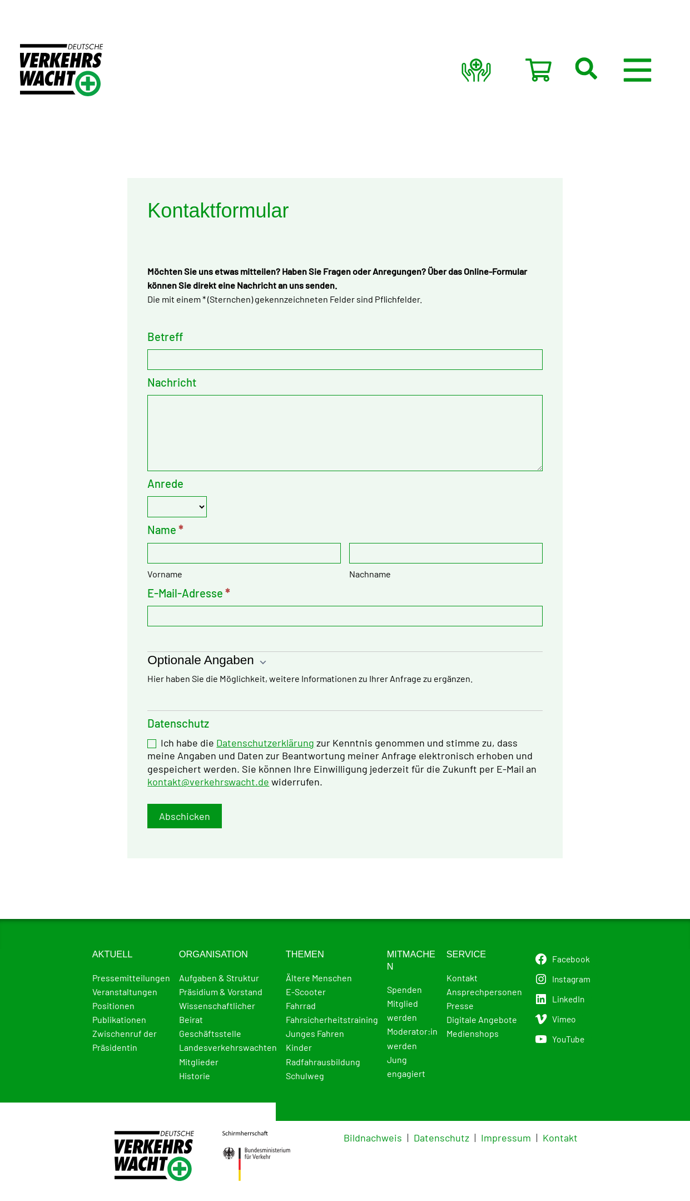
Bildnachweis (373, 1137)
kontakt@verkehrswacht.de (208, 784)
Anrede (165, 485)
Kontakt (560, 1137)
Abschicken (184, 819)
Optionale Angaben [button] (207, 663)
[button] (608, 70)
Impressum (506, 1137)
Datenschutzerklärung (265, 745)
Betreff (165, 336)
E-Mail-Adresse (188, 595)
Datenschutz (441, 1137)
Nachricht (171, 382)
